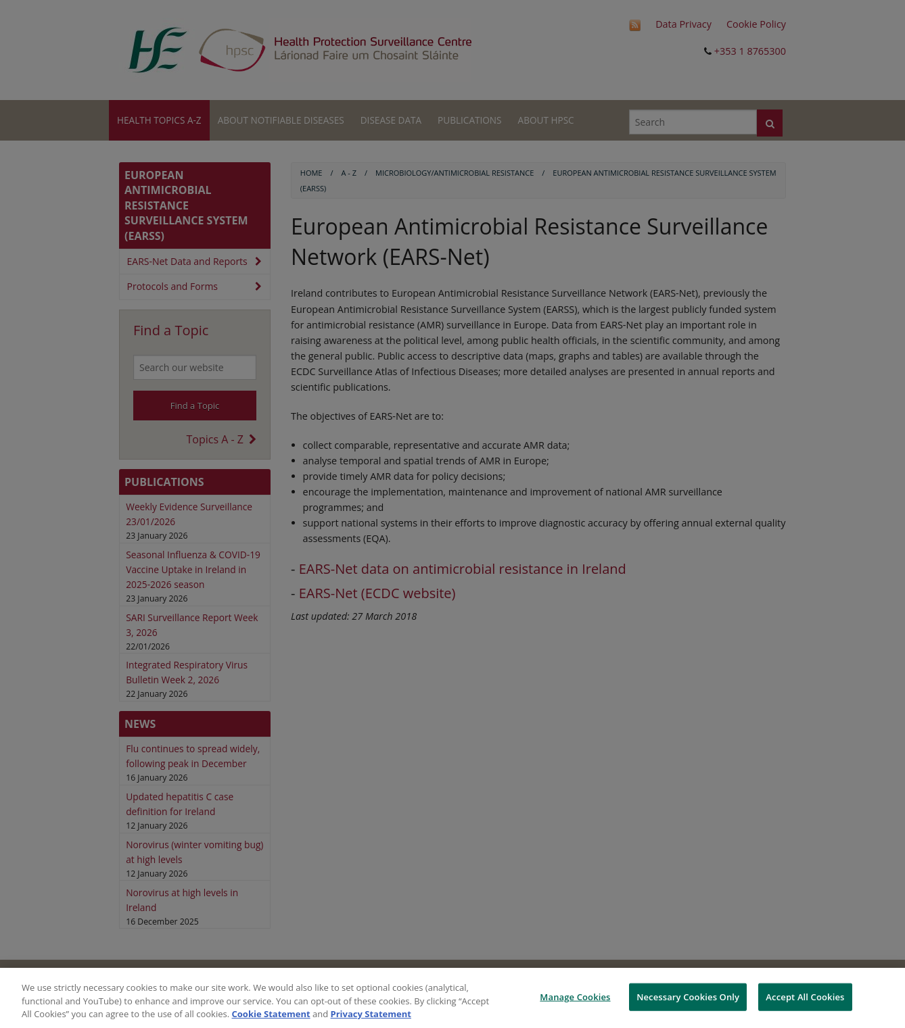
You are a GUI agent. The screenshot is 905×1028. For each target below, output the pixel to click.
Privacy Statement (371, 1014)
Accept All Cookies (805, 996)
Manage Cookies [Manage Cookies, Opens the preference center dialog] (575, 996)
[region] (452, 998)
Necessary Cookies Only (687, 996)
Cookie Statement (271, 1014)
